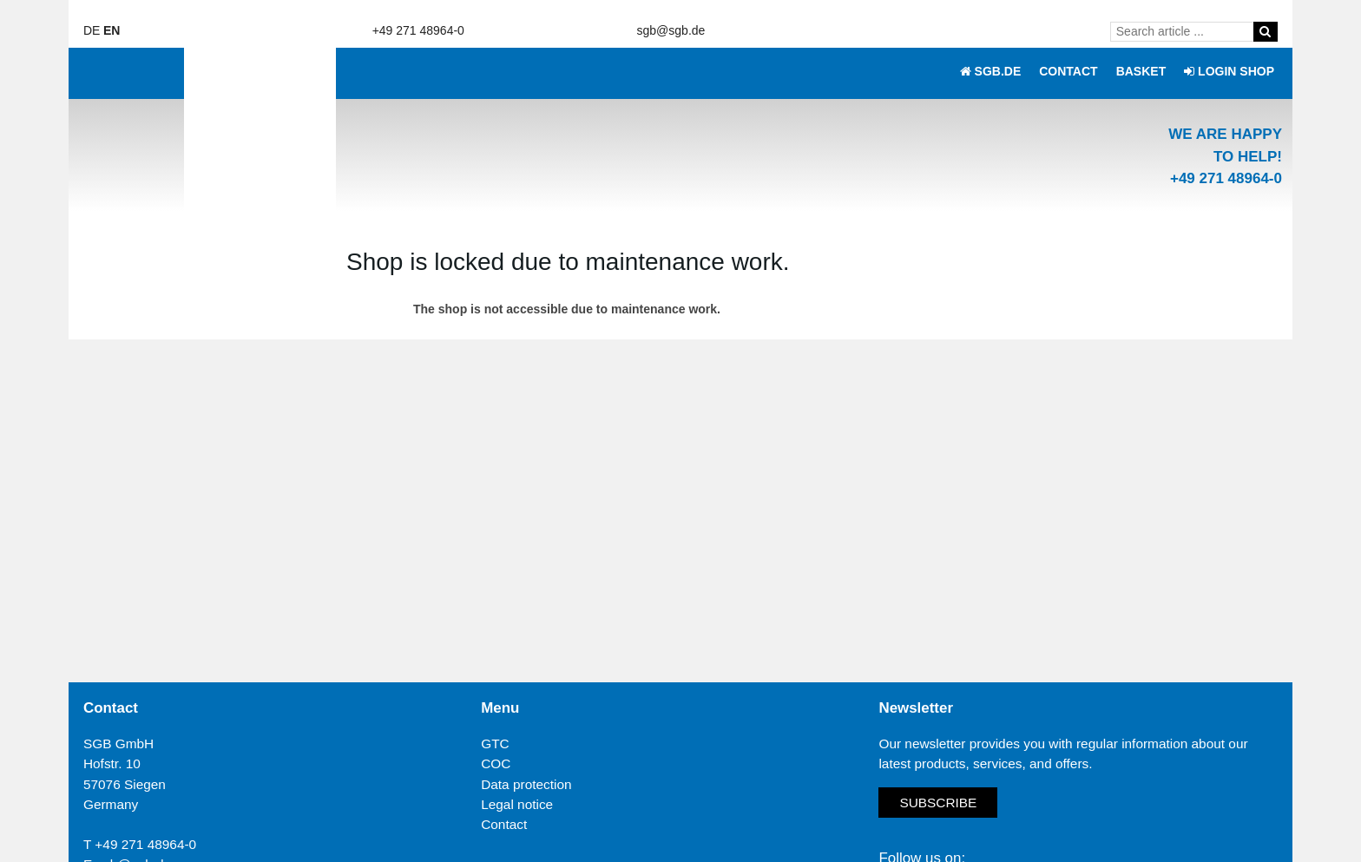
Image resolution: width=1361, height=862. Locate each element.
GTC (495, 743)
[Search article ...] (1184, 31)
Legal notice (517, 804)
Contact (504, 824)
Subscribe (937, 802)
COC (495, 763)
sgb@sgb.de (671, 30)
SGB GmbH (118, 743)
